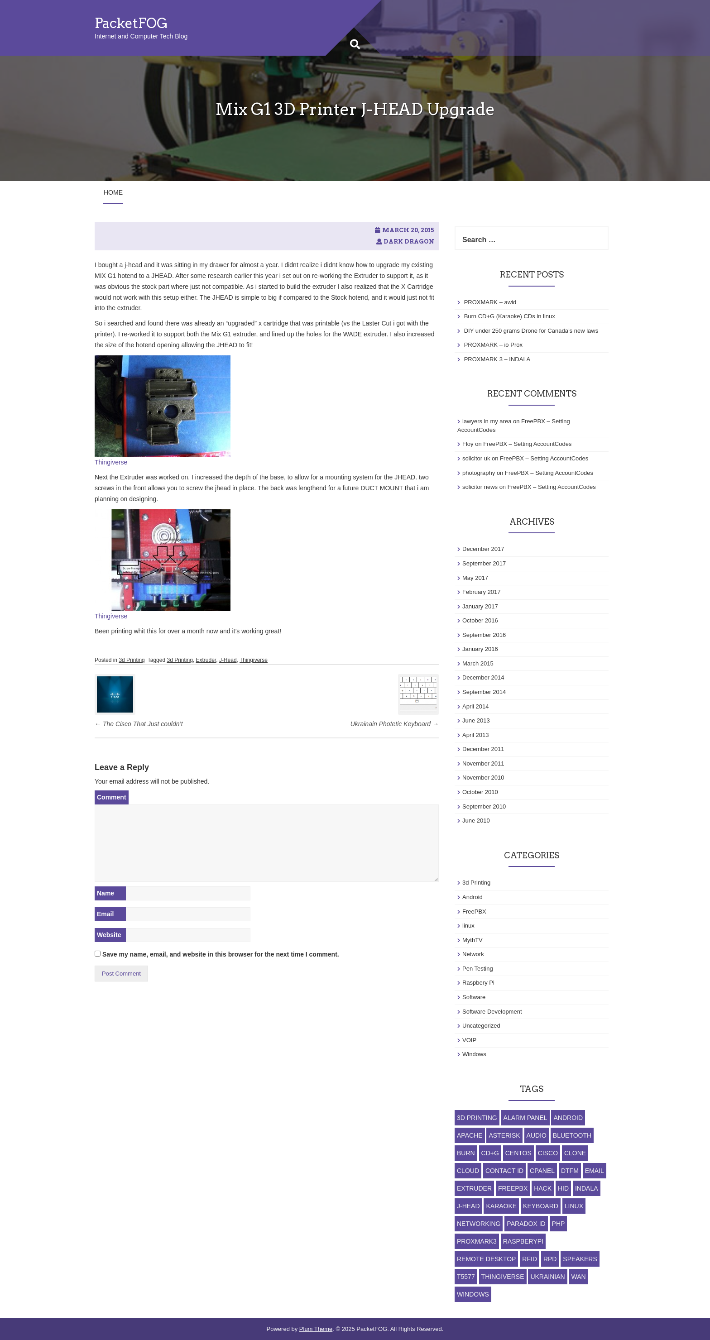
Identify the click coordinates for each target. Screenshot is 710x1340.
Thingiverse (111, 462)
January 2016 (480, 649)
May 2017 (475, 577)
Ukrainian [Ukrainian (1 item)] (547, 1276)
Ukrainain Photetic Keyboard (394, 723)
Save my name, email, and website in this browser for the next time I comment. (220, 954)
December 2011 (483, 749)
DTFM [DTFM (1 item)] (570, 1170)
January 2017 (480, 606)
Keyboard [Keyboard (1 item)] (540, 1206)
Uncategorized (481, 1025)
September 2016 (484, 635)
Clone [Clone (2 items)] (575, 1153)
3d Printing (131, 660)
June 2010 (476, 820)
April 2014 (475, 706)
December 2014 (483, 677)
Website (109, 934)
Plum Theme (315, 1329)
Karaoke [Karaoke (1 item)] (501, 1206)
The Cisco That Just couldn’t (139, 723)
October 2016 (480, 620)
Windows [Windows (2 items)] (473, 1294)
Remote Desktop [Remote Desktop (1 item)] (486, 1259)
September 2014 (484, 692)
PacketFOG (131, 23)
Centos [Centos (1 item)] (518, 1153)
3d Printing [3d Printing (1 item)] (477, 1117)
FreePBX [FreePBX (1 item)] (513, 1188)
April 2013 (475, 735)
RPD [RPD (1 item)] (550, 1259)
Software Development (492, 1011)
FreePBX (474, 911)
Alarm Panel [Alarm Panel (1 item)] (525, 1117)
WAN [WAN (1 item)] (578, 1276)
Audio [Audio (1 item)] (537, 1135)
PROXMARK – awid (490, 302)
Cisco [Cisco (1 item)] (548, 1153)
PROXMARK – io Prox (493, 344)
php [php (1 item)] (558, 1223)
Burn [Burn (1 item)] (466, 1153)
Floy (468, 443)
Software (473, 997)
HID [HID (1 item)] (563, 1188)
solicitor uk (476, 458)
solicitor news (480, 486)
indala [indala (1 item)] (586, 1188)
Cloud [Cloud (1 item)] (468, 1170)
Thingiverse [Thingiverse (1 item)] (502, 1276)
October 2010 (480, 792)
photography (478, 472)
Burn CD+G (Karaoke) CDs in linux (509, 316)
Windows (474, 1054)
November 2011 (483, 763)
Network (473, 954)
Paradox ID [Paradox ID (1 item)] (526, 1223)
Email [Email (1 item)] (594, 1170)
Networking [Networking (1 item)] (478, 1223)
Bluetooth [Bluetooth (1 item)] (572, 1135)
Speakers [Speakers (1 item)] (580, 1259)
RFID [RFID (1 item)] (529, 1259)
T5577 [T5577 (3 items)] (466, 1276)
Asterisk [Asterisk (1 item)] (504, 1135)
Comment (111, 797)
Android (472, 897)
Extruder (206, 660)
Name (105, 893)
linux (468, 925)
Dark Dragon (409, 241)
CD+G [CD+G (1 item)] (490, 1153)
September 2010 (484, 806)
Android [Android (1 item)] (568, 1117)
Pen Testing (477, 968)
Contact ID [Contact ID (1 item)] (504, 1170)
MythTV (472, 940)
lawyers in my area (486, 421)
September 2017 (484, 563)
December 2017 (483, 549)
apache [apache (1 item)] (470, 1135)
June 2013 (476, 720)
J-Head (228, 660)
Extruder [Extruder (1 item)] (474, 1188)
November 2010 (483, 777)
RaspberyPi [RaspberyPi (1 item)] (523, 1241)
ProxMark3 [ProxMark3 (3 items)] (477, 1241)
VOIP (469, 1040)
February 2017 (481, 592)
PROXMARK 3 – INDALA (497, 359)
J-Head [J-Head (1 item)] (468, 1206)
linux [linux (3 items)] (574, 1206)
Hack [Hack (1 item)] (543, 1188)
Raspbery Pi (478, 982)
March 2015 (478, 663)
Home (113, 192)
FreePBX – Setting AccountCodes (527, 443)
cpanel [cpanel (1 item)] (542, 1170)
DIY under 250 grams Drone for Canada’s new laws (531, 330)
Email (105, 914)
